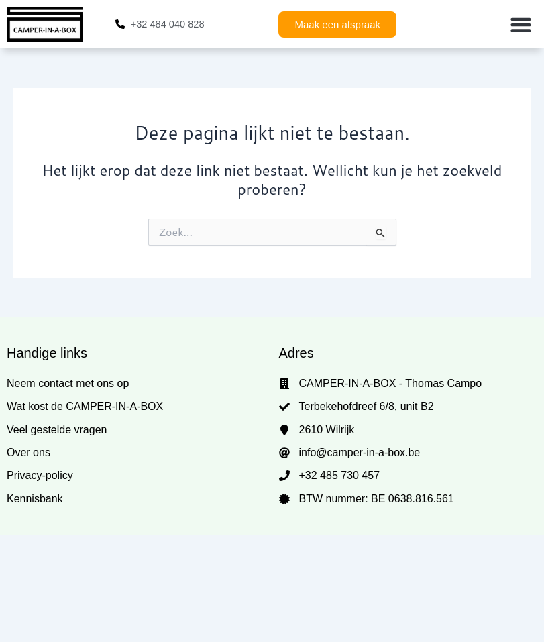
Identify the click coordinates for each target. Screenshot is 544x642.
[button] (520, 24)
